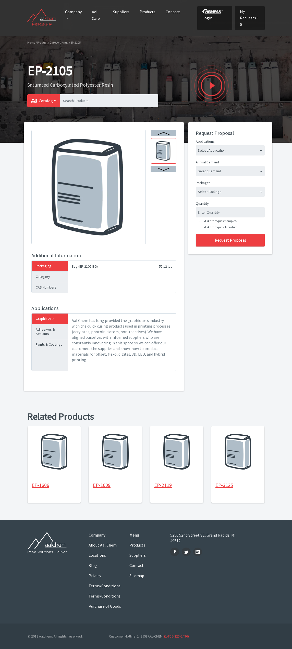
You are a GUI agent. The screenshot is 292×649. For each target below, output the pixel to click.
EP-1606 (40, 485)
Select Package (210, 191)
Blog (93, 565)
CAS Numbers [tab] (46, 287)
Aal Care (96, 15)
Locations (97, 555)
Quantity (202, 203)
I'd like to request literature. (220, 227)
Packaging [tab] (43, 266)
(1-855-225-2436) (176, 636)
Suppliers (121, 11)
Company (73, 11)
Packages (203, 182)
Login (212, 14)
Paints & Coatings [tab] (49, 344)
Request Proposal (230, 240)
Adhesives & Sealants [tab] (45, 331)
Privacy (95, 575)
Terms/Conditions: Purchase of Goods (105, 601)
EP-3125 (224, 485)
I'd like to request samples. (219, 221)
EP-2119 (163, 485)
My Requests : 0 (249, 18)
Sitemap (136, 575)
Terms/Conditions (104, 585)
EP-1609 (102, 485)
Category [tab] (43, 276)
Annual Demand (207, 162)
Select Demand (209, 171)
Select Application (212, 150)
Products (147, 11)
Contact (173, 11)
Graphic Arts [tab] (45, 318)
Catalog (46, 100)
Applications (205, 141)
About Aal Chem (103, 545)
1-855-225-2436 (42, 24)
